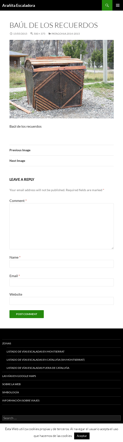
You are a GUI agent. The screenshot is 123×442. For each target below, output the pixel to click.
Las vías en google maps (19, 376)
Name (14, 257)
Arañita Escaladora (18, 5)
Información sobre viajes (20, 400)
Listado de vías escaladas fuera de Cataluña (38, 367)
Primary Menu (117, 5)
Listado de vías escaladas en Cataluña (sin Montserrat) (46, 359)
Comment (18, 200)
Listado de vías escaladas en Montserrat (35, 351)
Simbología (10, 392)
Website (15, 294)
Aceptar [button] (82, 436)
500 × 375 (39, 33)
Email (14, 276)
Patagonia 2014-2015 (65, 33)
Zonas (6, 343)
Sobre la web (11, 384)
